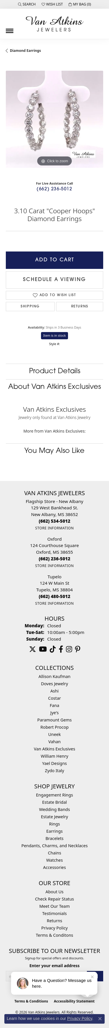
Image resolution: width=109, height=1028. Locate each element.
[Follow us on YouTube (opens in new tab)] (43, 649)
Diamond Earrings (25, 50)
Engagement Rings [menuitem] (54, 795)
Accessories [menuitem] (54, 867)
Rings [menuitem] (54, 824)
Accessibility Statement (74, 1001)
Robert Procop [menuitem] (54, 727)
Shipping (30, 306)
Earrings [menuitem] (54, 831)
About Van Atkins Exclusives (54, 387)
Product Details (54, 371)
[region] (54, 119)
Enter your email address (54, 965)
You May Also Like (54, 451)
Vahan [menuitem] (54, 741)
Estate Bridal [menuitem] (54, 802)
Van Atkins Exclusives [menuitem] (54, 749)
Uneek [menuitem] (54, 734)
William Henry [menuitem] (54, 756)
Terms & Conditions (31, 1001)
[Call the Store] (54, 521)
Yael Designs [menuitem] (54, 763)
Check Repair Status (54, 899)
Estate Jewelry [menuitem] (54, 816)
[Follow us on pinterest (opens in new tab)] (77, 649)
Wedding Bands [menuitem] (54, 809)
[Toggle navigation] (9, 28)
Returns (79, 306)
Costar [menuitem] (54, 698)
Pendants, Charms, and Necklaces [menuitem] (54, 845)
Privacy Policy (54, 928)
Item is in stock (54, 335)
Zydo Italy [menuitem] (54, 770)
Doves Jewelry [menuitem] (54, 683)
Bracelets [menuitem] (54, 838)
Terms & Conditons (54, 935)
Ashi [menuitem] (54, 691)
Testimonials (54, 913)
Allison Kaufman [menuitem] (55, 676)
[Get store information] (54, 528)
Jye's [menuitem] (54, 712)
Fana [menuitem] (54, 705)
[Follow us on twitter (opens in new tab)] (32, 649)
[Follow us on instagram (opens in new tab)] (69, 649)
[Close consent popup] (100, 1018)
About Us (55, 891)
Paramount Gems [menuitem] (54, 720)
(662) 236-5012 (54, 189)
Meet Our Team (54, 906)
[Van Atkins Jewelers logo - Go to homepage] (55, 23)
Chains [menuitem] (54, 853)
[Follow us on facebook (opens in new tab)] (61, 649)
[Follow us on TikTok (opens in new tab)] (53, 649)
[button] (27, 4)
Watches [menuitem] (54, 860)
